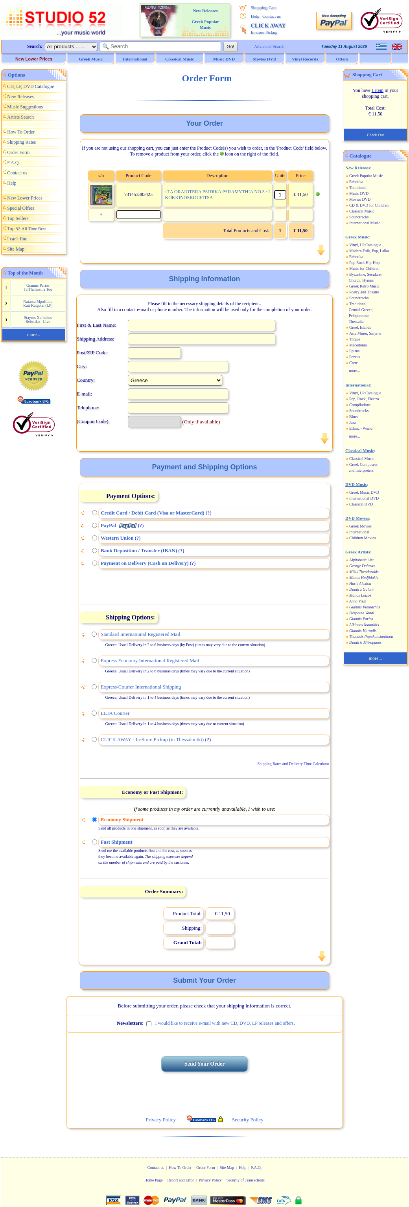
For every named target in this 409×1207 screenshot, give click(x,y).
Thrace (354, 339)
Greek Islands (360, 327)
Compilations (359, 405)
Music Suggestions (25, 107)
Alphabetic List (361, 560)
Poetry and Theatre (364, 292)
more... (34, 334)
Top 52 (26, 228)
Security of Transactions (246, 1180)
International (359, 532)
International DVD (364, 498)
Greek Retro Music (364, 286)
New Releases (20, 96)
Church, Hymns (361, 280)
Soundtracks (358, 217)
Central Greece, (361, 310)
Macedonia (358, 345)
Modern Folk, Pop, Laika (369, 251)
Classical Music (361, 211)
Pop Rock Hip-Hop (364, 262)
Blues (353, 416)
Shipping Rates (21, 142)
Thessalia (356, 321)
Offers (342, 59)
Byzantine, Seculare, (365, 274)
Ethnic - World (360, 428)
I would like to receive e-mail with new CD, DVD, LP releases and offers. (225, 1023)
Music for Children (364, 268)
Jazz (352, 422)
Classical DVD (361, 504)
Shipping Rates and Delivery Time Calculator (293, 764)
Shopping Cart (263, 7)
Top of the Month (25, 273)
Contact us (271, 16)
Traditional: (358, 304)
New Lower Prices (33, 59)
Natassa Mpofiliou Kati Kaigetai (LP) (37, 303)
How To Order (21, 132)
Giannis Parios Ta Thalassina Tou (38, 287)
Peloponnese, (359, 315)
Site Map (15, 249)
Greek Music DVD (364, 492)
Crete (353, 363)
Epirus (354, 351)
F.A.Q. (13, 162)
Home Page (153, 1180)
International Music (364, 223)
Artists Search (20, 117)
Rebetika (356, 181)
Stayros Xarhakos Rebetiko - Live (38, 319)
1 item (377, 90)
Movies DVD (359, 199)
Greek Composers (363, 464)
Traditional (358, 187)
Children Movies (362, 538)
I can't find (17, 239)
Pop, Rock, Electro (364, 399)
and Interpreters (361, 470)
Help (255, 16)
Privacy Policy (210, 1180)
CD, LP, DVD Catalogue (30, 86)
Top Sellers (17, 218)
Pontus (354, 357)
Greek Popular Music (366, 176)
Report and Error (180, 1180)
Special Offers (20, 208)
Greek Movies (360, 526)
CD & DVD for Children (369, 205)
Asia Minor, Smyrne (365, 333)
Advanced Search (269, 46)
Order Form (18, 152)
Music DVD (358, 193)
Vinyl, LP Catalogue (365, 245)
